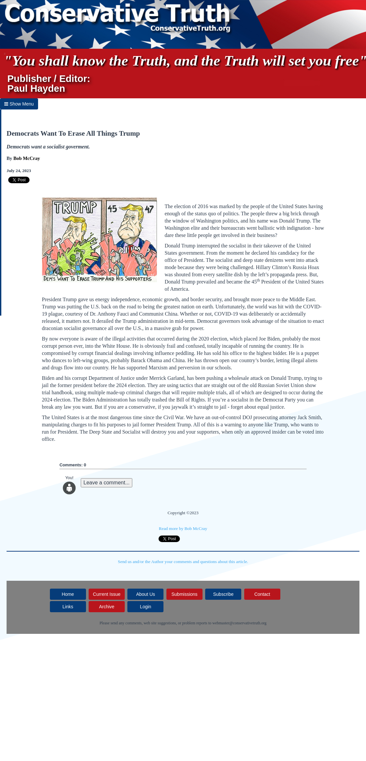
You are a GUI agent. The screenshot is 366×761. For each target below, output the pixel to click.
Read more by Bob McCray (183, 528)
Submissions (184, 594)
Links (67, 606)
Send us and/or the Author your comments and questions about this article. (183, 561)
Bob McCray (26, 158)
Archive (107, 606)
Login (145, 606)
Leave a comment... (106, 482)
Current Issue (106, 594)
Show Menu (19, 104)
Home (68, 594)
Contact (262, 594)
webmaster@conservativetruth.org (239, 623)
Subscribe (223, 594)
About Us (145, 594)
